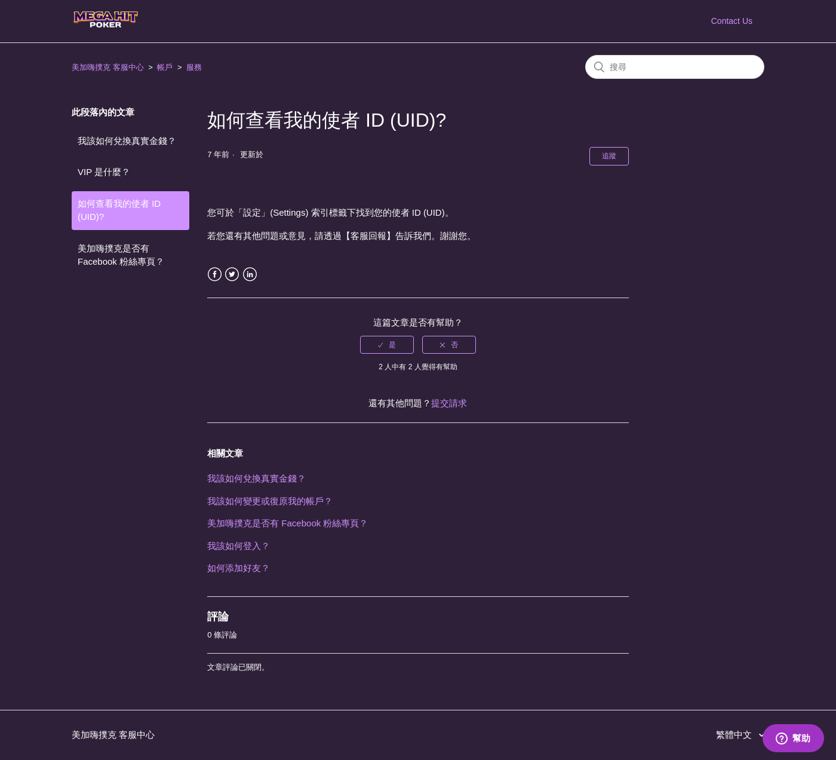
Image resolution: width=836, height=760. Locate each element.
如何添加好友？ (238, 568)
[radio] (387, 345)
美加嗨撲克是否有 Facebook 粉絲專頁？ (121, 255)
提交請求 (449, 403)
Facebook (214, 274)
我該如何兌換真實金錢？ (127, 141)
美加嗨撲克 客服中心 (108, 67)
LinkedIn (249, 274)
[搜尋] (674, 67)
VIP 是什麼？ (104, 172)
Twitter (232, 274)
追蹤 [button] (609, 156)
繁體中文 (735, 735)
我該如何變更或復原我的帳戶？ (270, 501)
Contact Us (731, 21)
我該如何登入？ (238, 546)
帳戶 (165, 67)
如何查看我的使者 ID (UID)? (119, 210)
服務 (194, 67)
